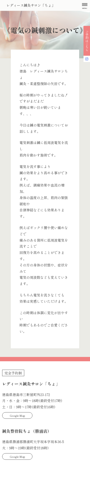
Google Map (17, 415)
